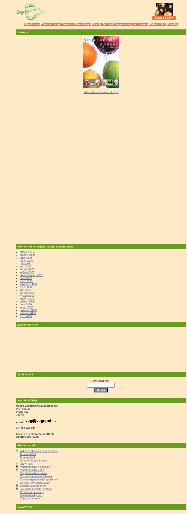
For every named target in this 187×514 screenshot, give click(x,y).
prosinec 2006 (28, 284)
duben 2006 (27, 298)
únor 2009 (26, 257)
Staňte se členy (164, 18)
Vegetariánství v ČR (32, 470)
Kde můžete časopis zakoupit (101, 92)
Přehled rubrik (157, 24)
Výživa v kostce (82, 24)
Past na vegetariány (32, 492)
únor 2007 (26, 278)
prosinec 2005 (28, 310)
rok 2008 (25, 263)
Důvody (96, 24)
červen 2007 (27, 269)
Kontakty (172, 24)
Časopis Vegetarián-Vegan (36, 476)
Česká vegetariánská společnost (39, 479)
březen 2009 (27, 254)
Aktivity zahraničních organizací (38, 451)
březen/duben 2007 (31, 275)
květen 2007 (27, 272)
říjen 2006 (26, 286)
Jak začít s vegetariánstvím (36, 488)
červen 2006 (27, 292)
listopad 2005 (28, 313)
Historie (143, 24)
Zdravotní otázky (50, 24)
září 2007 (25, 266)
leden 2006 (26, 307)
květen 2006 (27, 295)
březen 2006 (27, 301)
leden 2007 (26, 281)
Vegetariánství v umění (33, 473)
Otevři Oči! (26, 463)
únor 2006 (26, 304)
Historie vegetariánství (33, 485)
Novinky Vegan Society (33, 460)
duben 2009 (27, 251)
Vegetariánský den (126, 24)
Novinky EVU (28, 454)
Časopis (66, 24)
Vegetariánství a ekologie (35, 466)
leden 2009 (26, 260)
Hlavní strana (32, 24)
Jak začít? (108, 24)
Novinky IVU (27, 457)
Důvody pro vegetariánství (35, 482)
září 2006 (25, 289)
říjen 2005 (26, 316)
